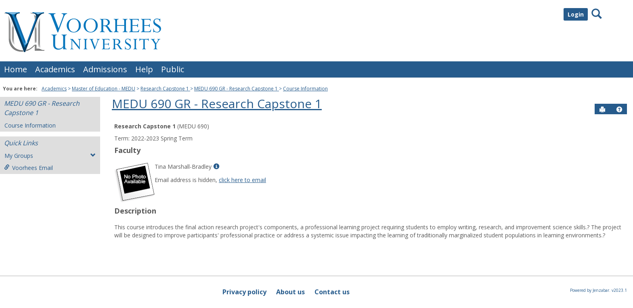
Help (144, 69)
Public (172, 69)
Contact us (332, 291)
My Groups (50, 155)
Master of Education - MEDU (103, 88)
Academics (55, 69)
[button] (619, 109)
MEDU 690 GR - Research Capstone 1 (236, 88)
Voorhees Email (28, 168)
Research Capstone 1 (165, 88)
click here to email (242, 180)
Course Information (305, 88)
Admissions (105, 69)
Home (15, 69)
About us (290, 291)
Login (576, 14)
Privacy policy (244, 291)
